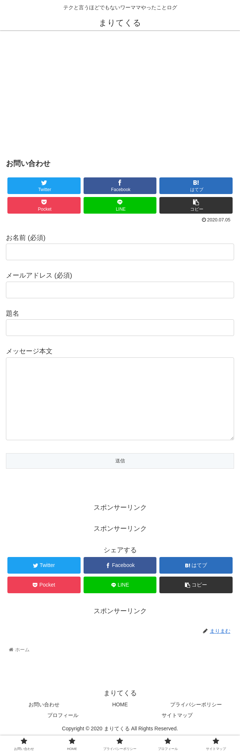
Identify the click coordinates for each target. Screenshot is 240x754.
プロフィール (62, 730)
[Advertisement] (120, 91)
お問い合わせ (44, 719)
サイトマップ (177, 730)
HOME (120, 719)
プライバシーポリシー (196, 719)
